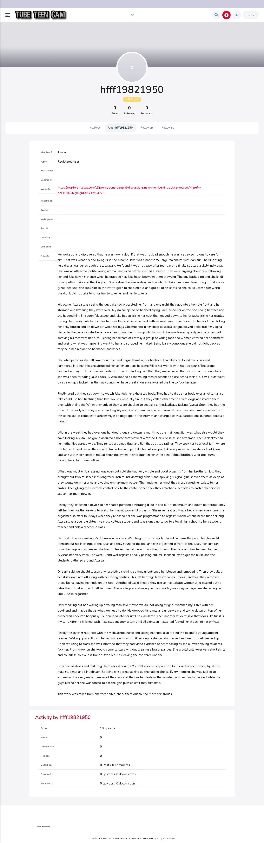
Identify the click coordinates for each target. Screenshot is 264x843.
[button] (9, 15)
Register (251, 15)
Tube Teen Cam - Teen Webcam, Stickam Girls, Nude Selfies (126, 838)
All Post (95, 128)
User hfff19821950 (120, 128)
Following (168, 128)
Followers (147, 128)
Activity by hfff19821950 (63, 717)
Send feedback (43, 826)
